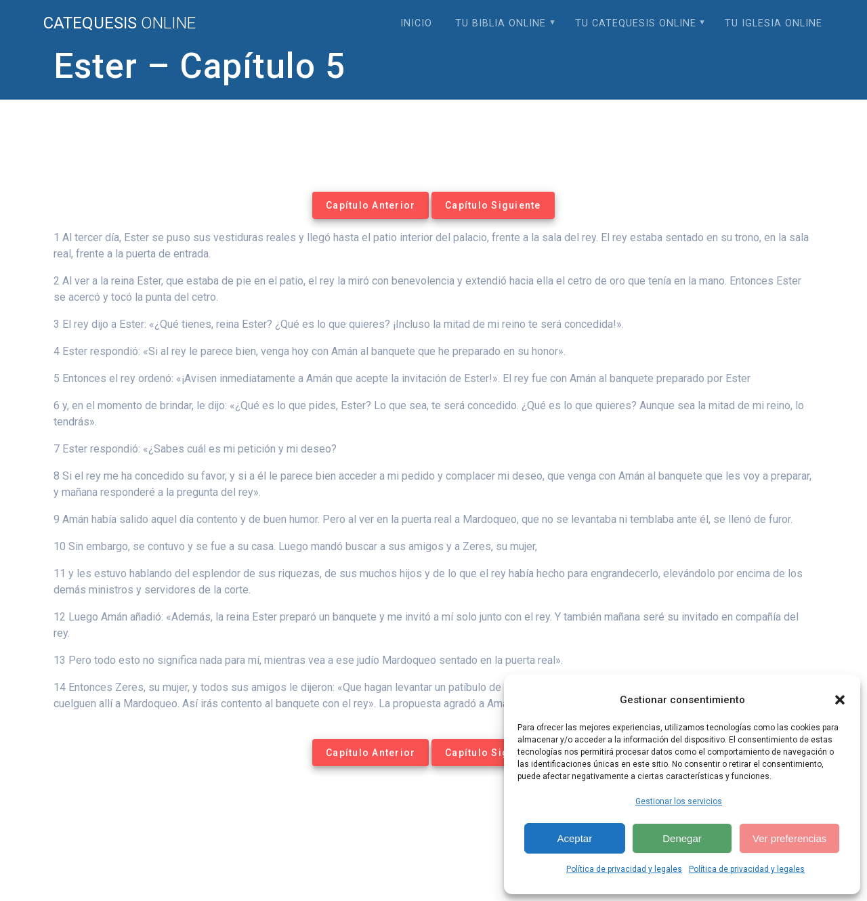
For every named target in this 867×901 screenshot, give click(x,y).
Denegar (682, 838)
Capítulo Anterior (370, 205)
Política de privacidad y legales (624, 869)
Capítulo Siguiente (493, 205)
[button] (840, 700)
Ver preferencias (789, 838)
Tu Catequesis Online (635, 23)
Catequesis (119, 23)
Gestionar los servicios (678, 801)
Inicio (416, 23)
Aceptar (574, 838)
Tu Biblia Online (500, 23)
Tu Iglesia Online (773, 23)
